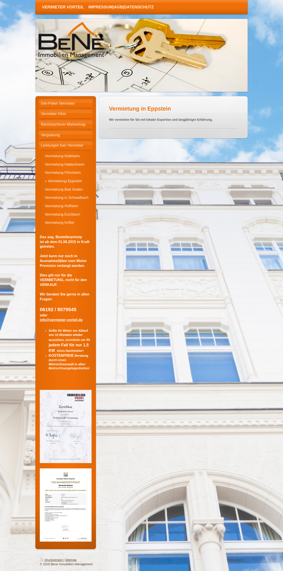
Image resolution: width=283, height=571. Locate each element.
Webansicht (235, 560)
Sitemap (70, 560)
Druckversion (51, 560)
